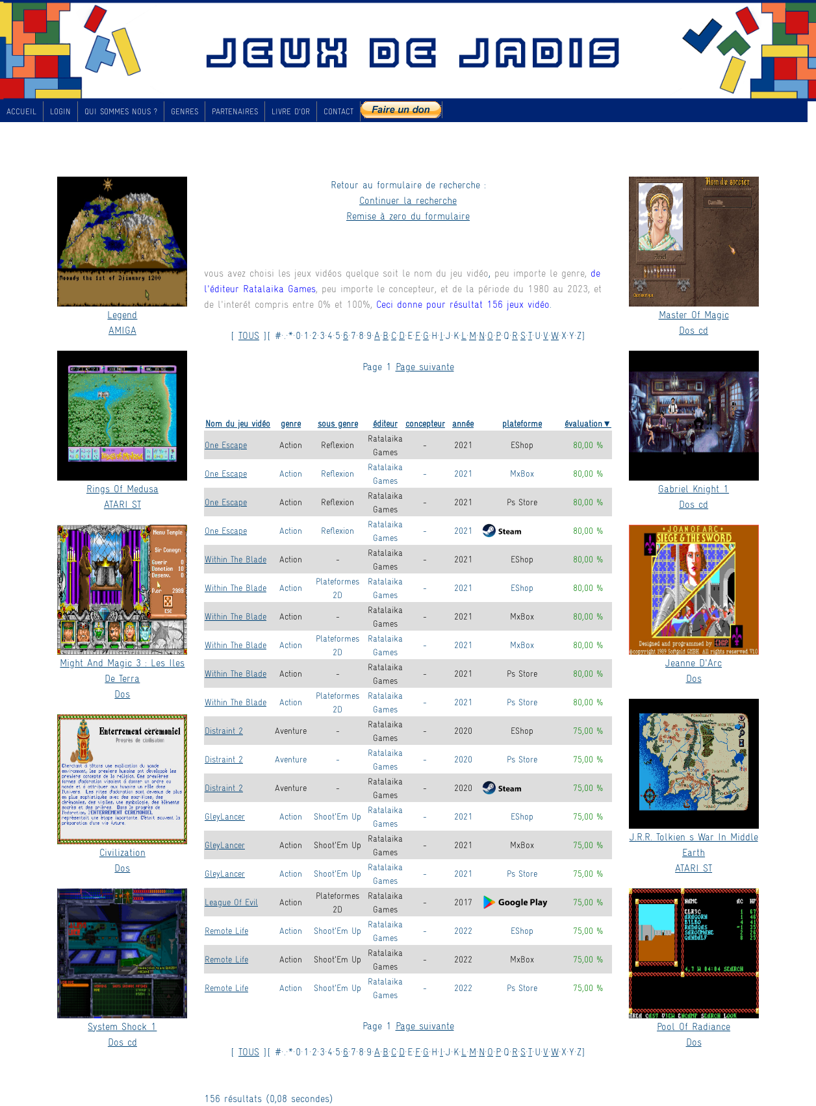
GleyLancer (225, 816)
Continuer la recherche (408, 200)
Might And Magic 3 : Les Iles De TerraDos (122, 677)
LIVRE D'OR (291, 111)
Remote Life (226, 930)
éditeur (385, 423)
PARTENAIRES (235, 111)
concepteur (425, 423)
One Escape (226, 444)
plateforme (522, 423)
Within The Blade (235, 558)
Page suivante (425, 366)
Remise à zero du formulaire (408, 215)
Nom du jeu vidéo (237, 423)
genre (291, 423)
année (463, 423)
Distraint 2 (224, 730)
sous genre (338, 423)
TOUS (248, 335)
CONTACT (338, 111)
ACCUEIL (21, 111)
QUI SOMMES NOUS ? (120, 111)
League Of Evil (231, 901)
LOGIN (60, 111)
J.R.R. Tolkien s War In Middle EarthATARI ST (694, 851)
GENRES (184, 111)
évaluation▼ (588, 423)
